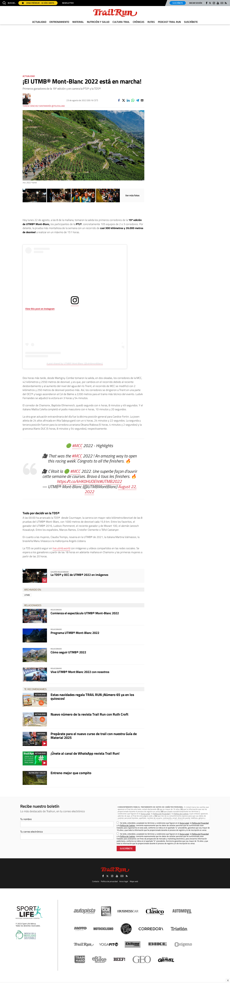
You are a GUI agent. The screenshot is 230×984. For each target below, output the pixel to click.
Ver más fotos (132, 195)
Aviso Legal (145, 813)
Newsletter (68, 3)
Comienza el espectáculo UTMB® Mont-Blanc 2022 (85, 613)
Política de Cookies (181, 813)
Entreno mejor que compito (71, 773)
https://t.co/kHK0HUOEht (78, 481)
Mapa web (134, 881)
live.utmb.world (61, 548)
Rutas (151, 22)
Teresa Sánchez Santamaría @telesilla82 (44, 106)
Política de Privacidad (161, 813)
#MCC (77, 445)
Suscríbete (177, 2)
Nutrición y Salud (98, 22)
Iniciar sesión (195, 2)
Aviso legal (123, 881)
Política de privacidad (109, 881)
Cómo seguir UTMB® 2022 (68, 652)
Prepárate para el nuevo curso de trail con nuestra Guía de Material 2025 (94, 735)
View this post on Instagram (40, 309)
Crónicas (138, 22)
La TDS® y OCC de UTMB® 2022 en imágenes (79, 574)
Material (78, 22)
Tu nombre (26, 819)
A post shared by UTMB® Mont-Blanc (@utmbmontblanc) (75, 363)
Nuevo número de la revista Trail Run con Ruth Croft (89, 714)
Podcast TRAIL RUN (169, 22)
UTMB (27, 595)
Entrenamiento (59, 22)
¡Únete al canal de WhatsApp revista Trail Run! (85, 753)
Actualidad (39, 22)
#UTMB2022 (110, 481)
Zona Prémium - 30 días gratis (38, 2)
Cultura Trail (121, 22)
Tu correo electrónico (31, 831)
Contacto (95, 881)
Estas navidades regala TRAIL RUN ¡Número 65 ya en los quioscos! (92, 696)
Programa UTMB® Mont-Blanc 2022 (75, 632)
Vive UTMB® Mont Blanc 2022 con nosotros (80, 671)
